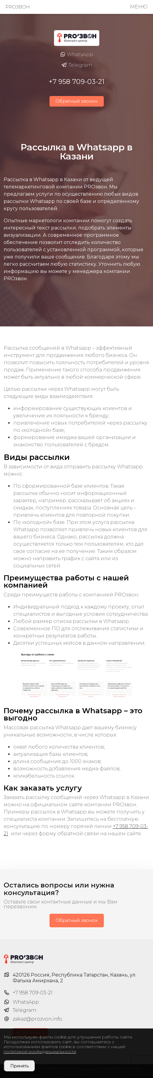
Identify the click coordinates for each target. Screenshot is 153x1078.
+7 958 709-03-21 (76, 81)
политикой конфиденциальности (40, 1051)
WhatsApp (76, 54)
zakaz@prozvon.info (37, 1019)
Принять (19, 1066)
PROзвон (17, 7)
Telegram (76, 65)
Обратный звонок (77, 101)
